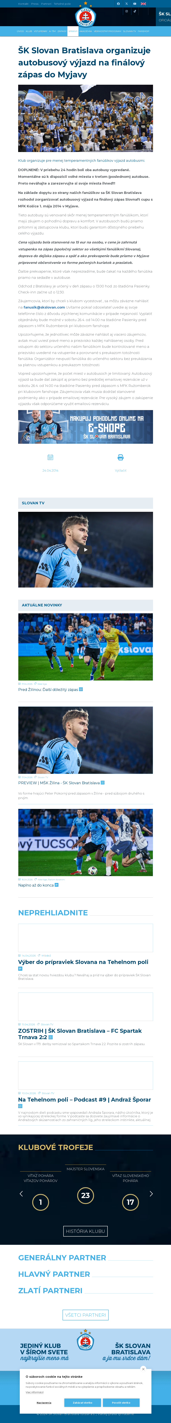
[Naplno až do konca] (85, 842)
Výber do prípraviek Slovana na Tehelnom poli (83, 965)
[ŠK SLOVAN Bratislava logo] (85, 14)
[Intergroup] (50, 1300)
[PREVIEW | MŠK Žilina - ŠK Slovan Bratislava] (85, 740)
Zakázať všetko (83, 1402)
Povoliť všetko (121, 1402)
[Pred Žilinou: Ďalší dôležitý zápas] (85, 647)
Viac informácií (34, 1392)
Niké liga (42, 684)
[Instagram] (126, 11)
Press (34, 3)
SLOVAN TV (129, 31)
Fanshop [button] (143, 31)
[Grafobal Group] (120, 1300)
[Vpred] (150, 1194)
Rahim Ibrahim (56, 879)
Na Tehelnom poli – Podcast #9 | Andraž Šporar (84, 1102)
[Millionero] (120, 1284)
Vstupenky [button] (40, 31)
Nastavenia (44, 1402)
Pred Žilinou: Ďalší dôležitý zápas (50, 689)
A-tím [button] (52, 31)
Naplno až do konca (38, 885)
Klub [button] (29, 31)
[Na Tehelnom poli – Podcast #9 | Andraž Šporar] (85, 1075)
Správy (73, 31)
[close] (143, 1369)
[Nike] (85, 1267)
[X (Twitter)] (126, 3)
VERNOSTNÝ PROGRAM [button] (107, 31)
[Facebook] (118, 3)
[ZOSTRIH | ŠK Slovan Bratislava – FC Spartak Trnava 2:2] (85, 1007)
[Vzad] (20, 1194)
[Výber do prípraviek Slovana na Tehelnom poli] (85, 938)
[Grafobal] (50, 1284)
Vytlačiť (120, 470)
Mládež (46, 955)
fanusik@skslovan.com (44, 307)
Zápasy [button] (61, 31)
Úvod (20, 31)
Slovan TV (43, 777)
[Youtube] (135, 3)
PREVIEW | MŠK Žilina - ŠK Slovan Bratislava (61, 783)
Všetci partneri (85, 1315)
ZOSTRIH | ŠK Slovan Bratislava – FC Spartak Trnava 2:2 (80, 1034)
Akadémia (85, 31)
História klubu (85, 1231)
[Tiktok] (135, 11)
